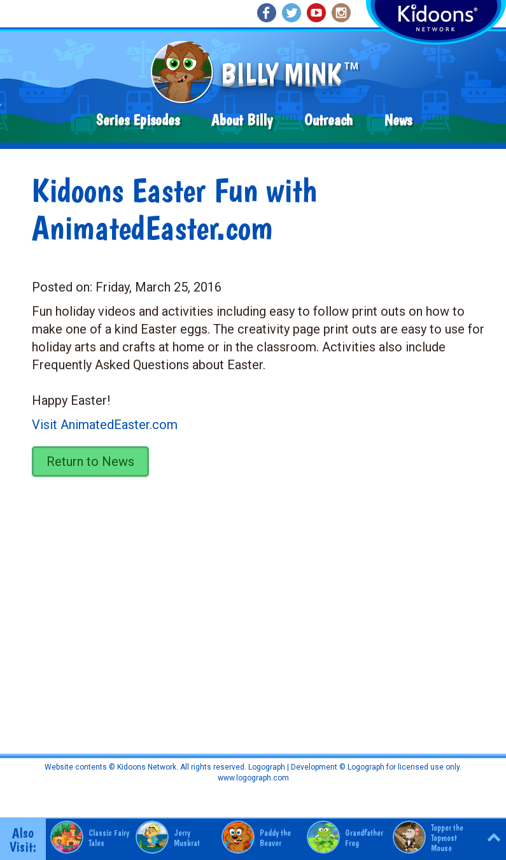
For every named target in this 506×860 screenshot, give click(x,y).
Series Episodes (137, 120)
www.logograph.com (253, 777)
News (398, 120)
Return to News (90, 461)
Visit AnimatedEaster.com (105, 424)
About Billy (241, 120)
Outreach (328, 120)
